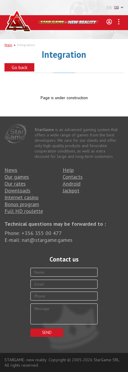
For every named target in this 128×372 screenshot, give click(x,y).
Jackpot (71, 190)
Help (68, 169)
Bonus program (21, 204)
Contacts (73, 176)
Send (47, 332)
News (10, 169)
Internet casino (21, 197)
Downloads (17, 190)
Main (8, 45)
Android (72, 183)
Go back (19, 67)
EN (113, 8)
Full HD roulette (23, 211)
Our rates (15, 183)
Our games (16, 176)
